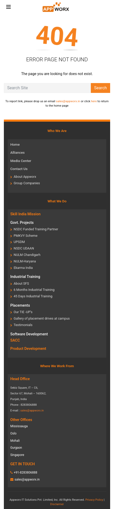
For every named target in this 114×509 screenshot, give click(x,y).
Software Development (29, 334)
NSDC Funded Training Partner (36, 229)
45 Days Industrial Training (33, 296)
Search (100, 87)
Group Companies (27, 183)
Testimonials (23, 325)
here (94, 101)
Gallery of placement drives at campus (42, 318)
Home (15, 144)
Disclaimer (57, 504)
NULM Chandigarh (27, 255)
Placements (20, 305)
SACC (15, 340)
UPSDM (19, 242)
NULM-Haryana (25, 261)
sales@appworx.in (68, 101)
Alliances (17, 152)
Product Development (28, 348)
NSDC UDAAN (24, 248)
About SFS (21, 283)
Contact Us (19, 169)
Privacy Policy (94, 499)
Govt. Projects (22, 222)
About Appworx (25, 177)
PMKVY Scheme (25, 236)
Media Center (20, 161)
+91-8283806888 (25, 472)
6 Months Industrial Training (34, 290)
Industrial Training (25, 277)
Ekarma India (23, 268)
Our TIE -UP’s (23, 312)
